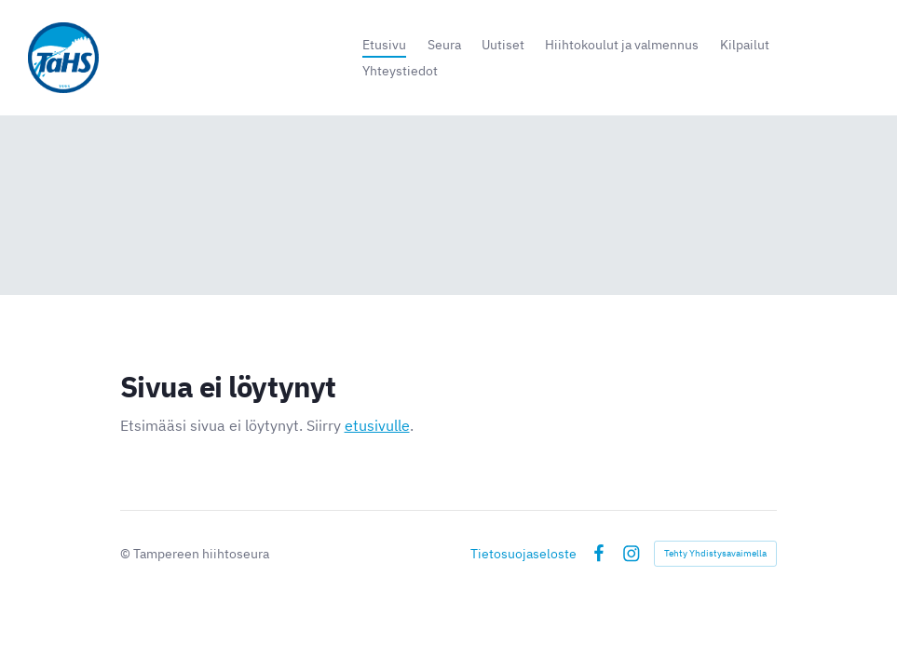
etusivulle (377, 425)
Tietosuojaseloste (523, 553)
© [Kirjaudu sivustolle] (126, 553)
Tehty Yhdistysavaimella (715, 553)
